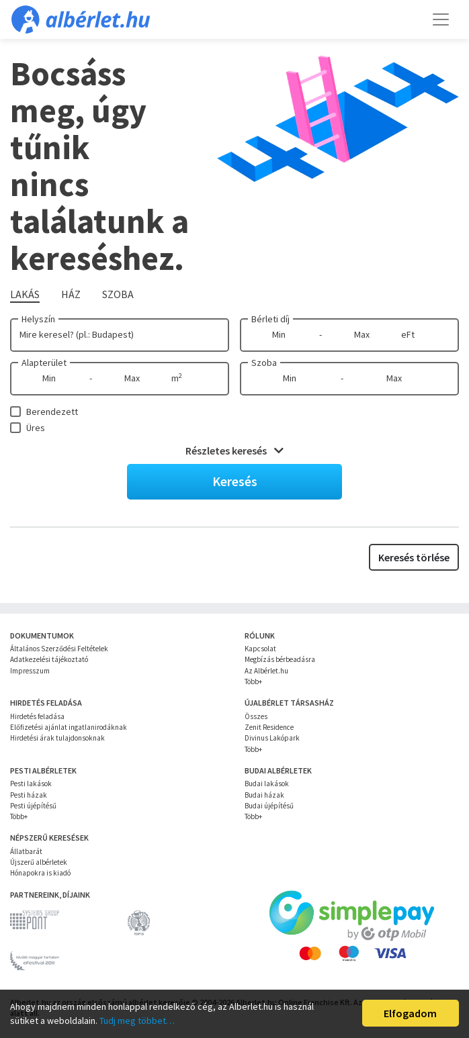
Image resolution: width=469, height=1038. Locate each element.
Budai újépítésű (269, 805)
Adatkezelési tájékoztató (49, 659)
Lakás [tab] (25, 294)
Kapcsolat (260, 648)
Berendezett (52, 412)
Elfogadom (410, 1013)
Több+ (253, 681)
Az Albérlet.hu (266, 670)
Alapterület (44, 363)
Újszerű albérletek (38, 862)
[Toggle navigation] (441, 19)
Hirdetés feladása (37, 716)
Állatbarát (26, 851)
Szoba (264, 363)
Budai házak (264, 795)
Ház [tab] (71, 294)
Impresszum (30, 670)
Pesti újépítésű (33, 805)
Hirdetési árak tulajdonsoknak (57, 738)
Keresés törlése (414, 557)
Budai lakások (267, 783)
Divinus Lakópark (272, 738)
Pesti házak (28, 795)
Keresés (234, 481)
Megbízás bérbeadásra (280, 659)
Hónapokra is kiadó (40, 873)
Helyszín (38, 319)
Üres (35, 428)
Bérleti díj (270, 319)
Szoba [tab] (118, 294)
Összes (256, 716)
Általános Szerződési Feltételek (59, 648)
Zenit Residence (269, 727)
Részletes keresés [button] (234, 450)
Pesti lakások (31, 783)
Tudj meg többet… (137, 1021)
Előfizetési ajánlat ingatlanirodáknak (68, 727)
